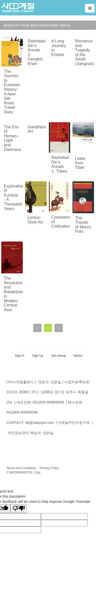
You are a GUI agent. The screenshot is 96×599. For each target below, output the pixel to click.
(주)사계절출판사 (20, 382)
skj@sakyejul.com (39, 423)
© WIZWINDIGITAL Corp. (23, 472)
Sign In (19, 355)
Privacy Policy (49, 468)
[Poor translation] (18, 508)
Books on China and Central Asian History (37, 25)
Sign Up (37, 355)
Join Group (58, 355)
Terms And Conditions (21, 468)
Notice (78, 355)
